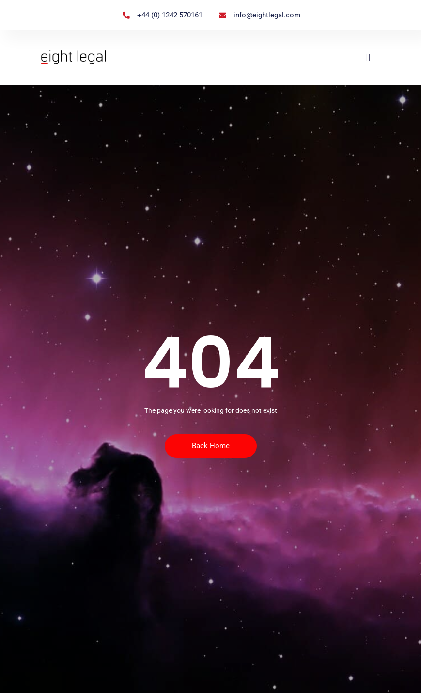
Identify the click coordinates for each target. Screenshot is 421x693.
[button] (368, 57)
